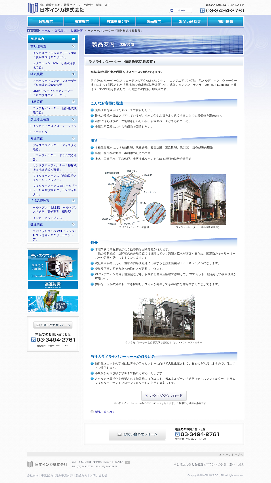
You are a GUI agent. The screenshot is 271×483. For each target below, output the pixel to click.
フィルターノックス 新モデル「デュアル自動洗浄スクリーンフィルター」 (55, 190)
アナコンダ (40, 132)
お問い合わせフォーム (52, 325)
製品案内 (154, 21)
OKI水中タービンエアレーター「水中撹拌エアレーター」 (53, 93)
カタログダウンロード (164, 396)
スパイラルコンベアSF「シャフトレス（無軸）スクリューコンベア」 (55, 235)
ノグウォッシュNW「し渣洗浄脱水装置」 (54, 65)
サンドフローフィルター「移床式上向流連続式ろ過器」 (55, 167)
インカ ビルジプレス (47, 217)
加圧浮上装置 (39, 119)
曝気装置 (36, 74)
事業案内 (82, 21)
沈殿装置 (77, 30)
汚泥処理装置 (39, 200)
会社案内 (46, 21)
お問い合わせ (190, 21)
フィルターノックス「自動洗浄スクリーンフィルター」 (55, 178)
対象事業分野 (118, 21)
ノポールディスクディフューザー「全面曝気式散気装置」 (55, 83)
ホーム (180, 10)
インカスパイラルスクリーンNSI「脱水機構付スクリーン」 (54, 55)
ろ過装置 (36, 138)
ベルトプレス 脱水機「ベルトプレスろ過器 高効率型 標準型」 (55, 209)
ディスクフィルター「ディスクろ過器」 (55, 147)
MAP (128, 462)
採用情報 (225, 21)
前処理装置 (38, 46)
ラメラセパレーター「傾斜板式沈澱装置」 (55, 110)
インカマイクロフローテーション (55, 126)
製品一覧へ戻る (105, 412)
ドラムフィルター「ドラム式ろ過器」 (55, 157)
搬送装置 (36, 224)
